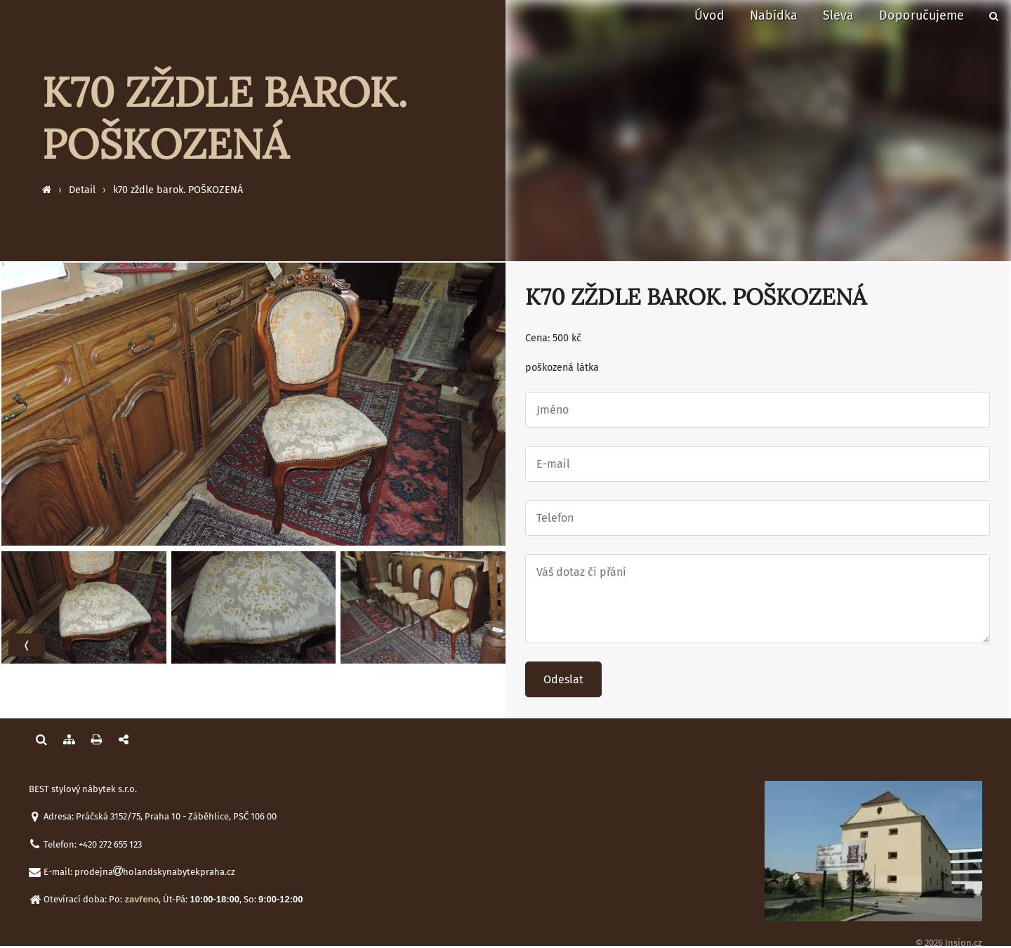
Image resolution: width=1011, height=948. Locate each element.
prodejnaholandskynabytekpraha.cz (154, 872)
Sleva (838, 15)
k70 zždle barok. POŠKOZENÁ (178, 190)
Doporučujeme (921, 15)
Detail (82, 190)
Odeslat (563, 679)
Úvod (709, 15)
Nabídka (774, 15)
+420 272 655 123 (110, 844)
